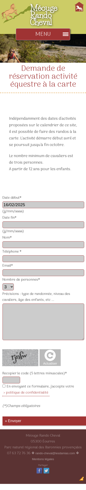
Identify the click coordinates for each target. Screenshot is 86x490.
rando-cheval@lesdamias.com (55, 453)
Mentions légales (43, 459)
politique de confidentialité (27, 393)
